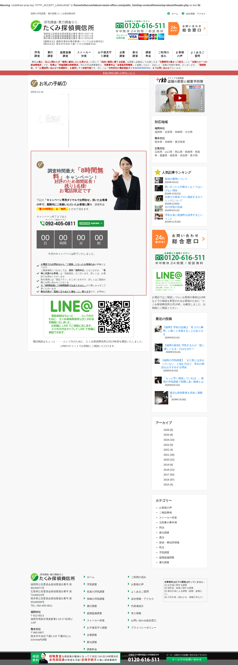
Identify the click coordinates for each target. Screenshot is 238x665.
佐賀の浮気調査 (96, 591)
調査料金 (148, 54)
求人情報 (136, 613)
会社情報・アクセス (196, 13)
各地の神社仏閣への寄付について (119, 73)
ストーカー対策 (84, 54)
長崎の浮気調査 (96, 598)
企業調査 (122, 54)
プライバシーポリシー (143, 627)
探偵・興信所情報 (169, 542)
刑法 (161, 527)
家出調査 (135, 54)
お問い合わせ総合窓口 (143, 620)
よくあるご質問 (197, 54)
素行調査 (50, 54)
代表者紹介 (137, 606)
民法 (161, 547)
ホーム (175, 13)
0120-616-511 (143, 68)
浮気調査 (37, 54)
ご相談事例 (165, 512)
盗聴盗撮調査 (65, 54)
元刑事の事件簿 (168, 522)
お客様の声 (180, 54)
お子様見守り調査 (105, 54)
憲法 (161, 537)
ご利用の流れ (163, 54)
